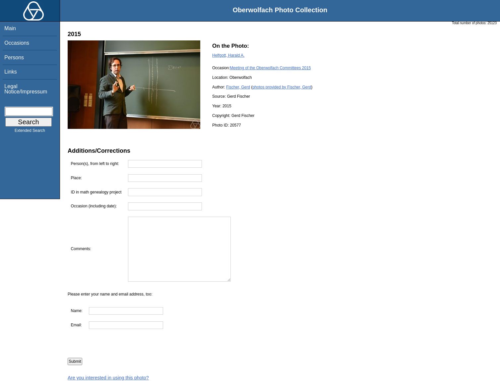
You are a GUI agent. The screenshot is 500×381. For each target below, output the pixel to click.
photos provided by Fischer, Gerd (281, 87)
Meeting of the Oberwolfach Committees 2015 (270, 68)
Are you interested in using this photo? (108, 377)
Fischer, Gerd (238, 87)
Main (10, 28)
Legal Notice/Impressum (25, 88)
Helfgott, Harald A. (228, 55)
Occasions (16, 43)
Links (10, 72)
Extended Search (30, 132)
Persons (14, 57)
